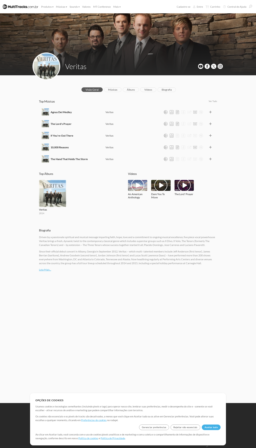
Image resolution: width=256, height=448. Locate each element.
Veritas (76, 66)
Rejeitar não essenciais (185, 427)
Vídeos (148, 89)
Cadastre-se (183, 6)
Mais (116, 6)
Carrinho (213, 6)
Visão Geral (92, 89)
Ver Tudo (213, 101)
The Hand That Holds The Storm (69, 159)
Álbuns (131, 89)
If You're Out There (62, 135)
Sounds (74, 6)
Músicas (61, 6)
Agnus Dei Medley (61, 112)
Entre (198, 6)
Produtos (47, 6)
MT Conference (102, 6)
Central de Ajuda (234, 6)
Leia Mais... (45, 269)
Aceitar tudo (211, 427)
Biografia (167, 89)
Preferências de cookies (94, 420)
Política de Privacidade (113, 438)
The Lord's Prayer (61, 123)
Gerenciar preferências (154, 427)
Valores (86, 6)
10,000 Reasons (60, 147)
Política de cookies (88, 438)
